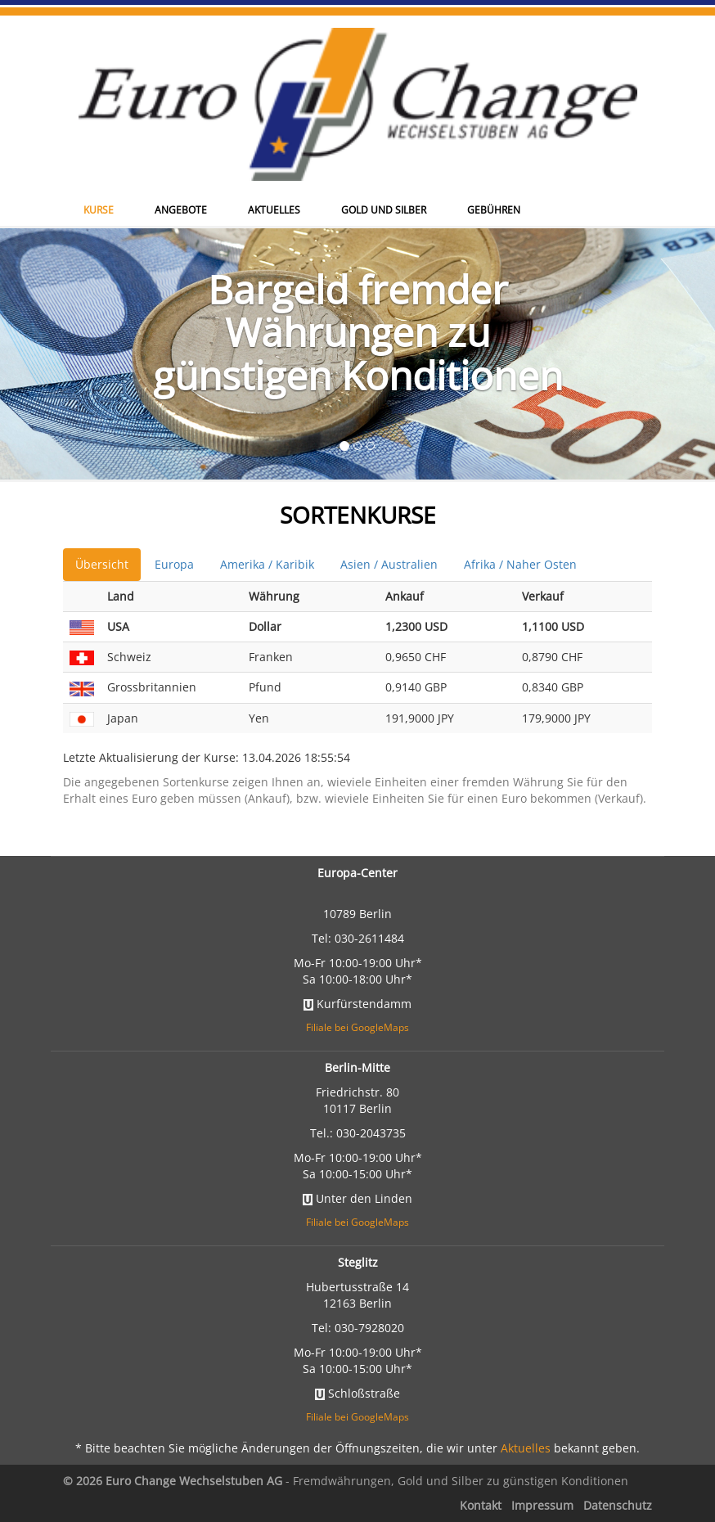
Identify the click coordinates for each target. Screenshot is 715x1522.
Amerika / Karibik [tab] (267, 564)
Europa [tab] (174, 564)
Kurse (98, 132)
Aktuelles (274, 132)
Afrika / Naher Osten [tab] (520, 564)
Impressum (542, 1505)
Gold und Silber (383, 132)
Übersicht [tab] (101, 564)
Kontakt (480, 1505)
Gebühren (493, 132)
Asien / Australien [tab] (389, 564)
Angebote (181, 132)
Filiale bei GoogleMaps (357, 1027)
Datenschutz (617, 1505)
